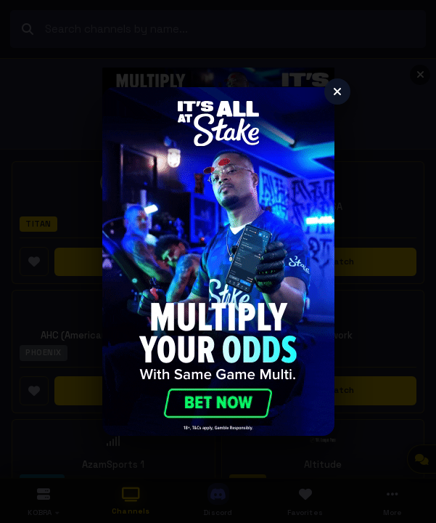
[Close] (337, 91)
